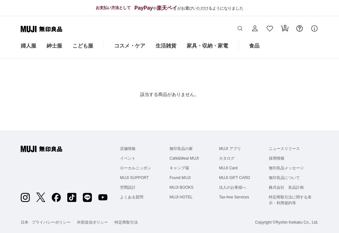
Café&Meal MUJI (184, 158)
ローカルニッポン (135, 168)
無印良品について (284, 177)
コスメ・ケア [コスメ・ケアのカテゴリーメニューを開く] (129, 45)
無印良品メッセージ (286, 168)
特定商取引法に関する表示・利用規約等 (290, 200)
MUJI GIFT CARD (234, 177)
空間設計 (128, 187)
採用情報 (276, 158)
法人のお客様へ (232, 187)
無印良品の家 (181, 148)
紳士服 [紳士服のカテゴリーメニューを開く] (54, 45)
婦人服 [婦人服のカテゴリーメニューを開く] (28, 45)
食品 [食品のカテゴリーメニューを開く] (254, 45)
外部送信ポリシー (92, 222)
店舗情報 (128, 148)
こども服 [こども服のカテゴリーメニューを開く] (82, 45)
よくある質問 (131, 197)
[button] (240, 29)
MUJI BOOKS (181, 187)
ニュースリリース (284, 148)
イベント (128, 158)
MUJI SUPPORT (134, 177)
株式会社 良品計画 (286, 187)
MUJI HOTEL (181, 197)
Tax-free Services (234, 197)
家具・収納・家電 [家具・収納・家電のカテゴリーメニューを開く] (207, 45)
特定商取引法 (126, 222)
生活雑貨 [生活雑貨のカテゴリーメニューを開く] (166, 45)
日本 (24, 222)
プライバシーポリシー (51, 222)
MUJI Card (228, 168)
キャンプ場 (179, 168)
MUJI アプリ (230, 148)
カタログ (227, 158)
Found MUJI (180, 177)
